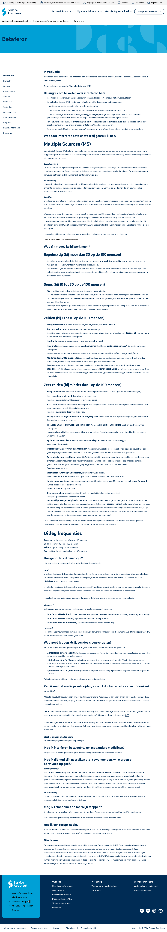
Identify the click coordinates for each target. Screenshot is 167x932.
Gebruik (6, 96)
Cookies (57, 928)
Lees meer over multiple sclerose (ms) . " (62, 239)
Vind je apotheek (17, 897)
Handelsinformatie (11, 127)
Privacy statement (39, 928)
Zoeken (123, 2)
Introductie (8, 75)
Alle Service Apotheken (20, 905)
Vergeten (7, 101)
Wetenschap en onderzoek (146, 885)
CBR (127, 715)
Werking (6, 86)
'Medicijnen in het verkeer (99, 722)
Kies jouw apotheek (149, 11)
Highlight (7, 80)
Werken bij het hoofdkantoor (104, 885)
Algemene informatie (89, 11)
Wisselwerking (9, 112)
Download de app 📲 (19, 901)
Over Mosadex (58, 890)
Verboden (7, 106)
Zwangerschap (9, 117)
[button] (63, 12)
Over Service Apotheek (62, 885)
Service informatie (63, 11)
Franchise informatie (61, 894)
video (130, 852)
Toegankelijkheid (88, 928)
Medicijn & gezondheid (118, 11)
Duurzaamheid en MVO (62, 898)
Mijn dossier (154, 2)
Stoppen (7, 122)
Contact (14, 910)
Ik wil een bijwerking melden (103, 524)
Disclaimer (8, 132)
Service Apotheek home (21, 892)
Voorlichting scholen (143, 890)
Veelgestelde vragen (61, 903)
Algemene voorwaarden (15, 928)
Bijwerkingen (9, 91)
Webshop (138, 2)
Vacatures (96, 890)
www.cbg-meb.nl (85, 863)
